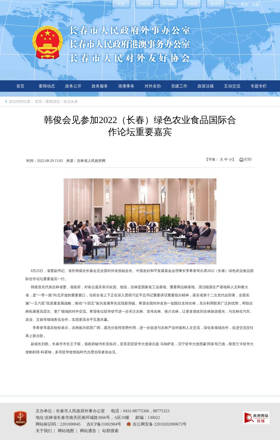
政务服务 (100, 86)
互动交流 (232, 86)
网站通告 (88, 431)
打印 (247, 159)
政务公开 (73, 86)
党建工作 (179, 86)
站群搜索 (110, 431)
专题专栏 (258, 86)
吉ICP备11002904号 (104, 424)
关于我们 (44, 431)
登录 (244, 5)
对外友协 (153, 86)
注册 (255, 5)
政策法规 (206, 86)
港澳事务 (126, 86)
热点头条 (71, 101)
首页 (20, 86)
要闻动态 (47, 86)
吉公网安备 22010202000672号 (160, 424)
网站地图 (66, 431)
